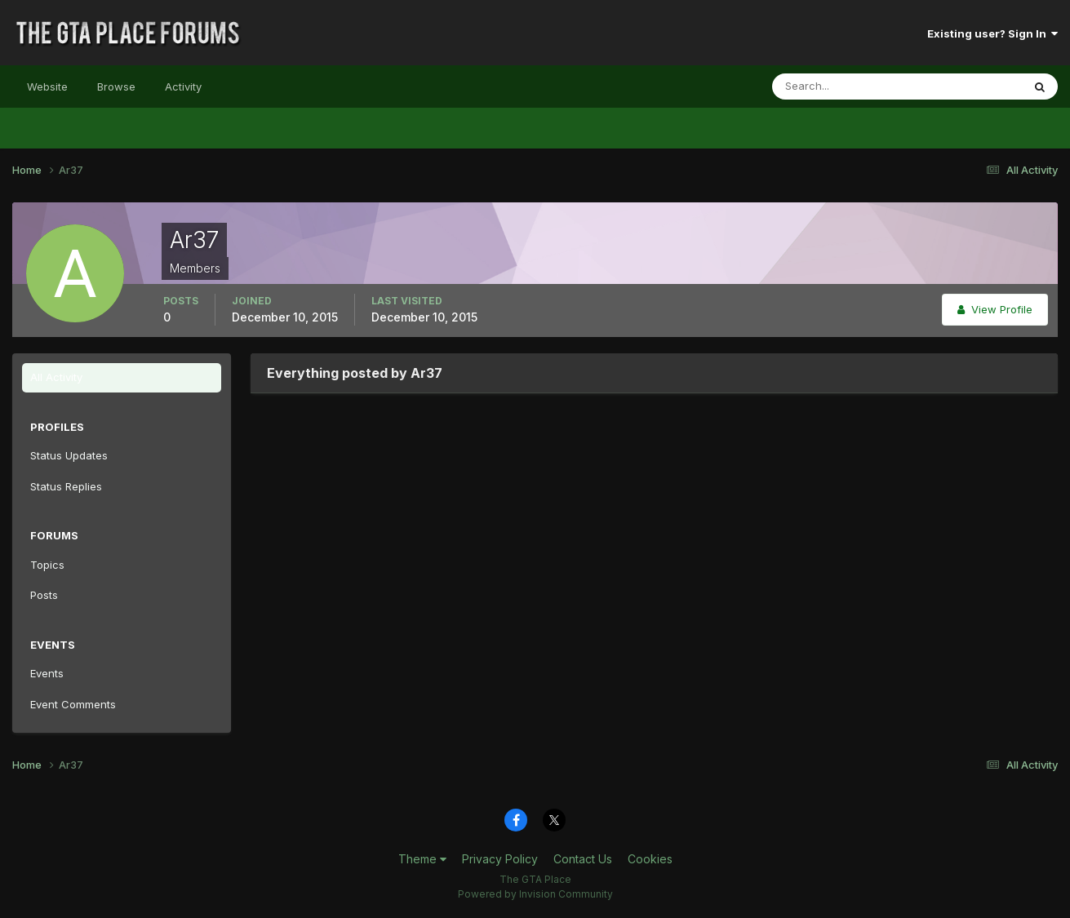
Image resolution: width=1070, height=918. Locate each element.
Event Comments (73, 704)
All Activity (56, 377)
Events (47, 673)
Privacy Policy (500, 859)
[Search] (844, 86)
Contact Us (582, 859)
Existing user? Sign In (992, 33)
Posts (44, 594)
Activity (183, 86)
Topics (47, 564)
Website (47, 86)
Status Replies (66, 486)
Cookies (650, 859)
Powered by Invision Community (535, 894)
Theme (422, 859)
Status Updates (69, 455)
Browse (116, 86)
